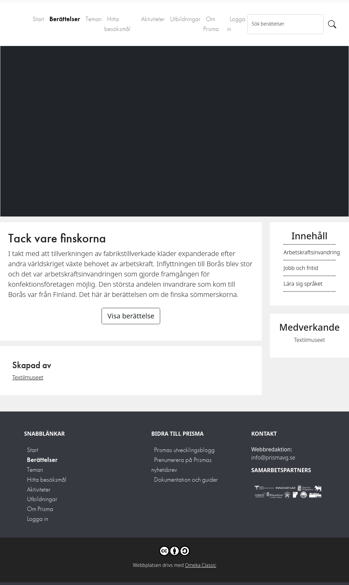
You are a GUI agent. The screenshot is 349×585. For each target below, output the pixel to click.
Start (38, 19)
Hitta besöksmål (117, 24)
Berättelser (64, 19)
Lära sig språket (303, 283)
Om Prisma (211, 24)
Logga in (236, 24)
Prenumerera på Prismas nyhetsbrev (181, 464)
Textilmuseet (27, 377)
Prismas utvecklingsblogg (184, 450)
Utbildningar (185, 19)
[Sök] (332, 24)
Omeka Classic (200, 565)
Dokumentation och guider (186, 479)
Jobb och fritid (301, 268)
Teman (94, 19)
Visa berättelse (130, 315)
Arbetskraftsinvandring (312, 252)
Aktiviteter (153, 19)
